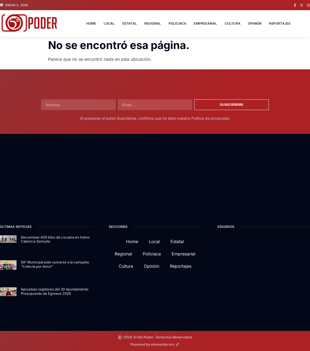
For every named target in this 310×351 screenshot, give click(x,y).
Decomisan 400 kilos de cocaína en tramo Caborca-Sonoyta (55, 239)
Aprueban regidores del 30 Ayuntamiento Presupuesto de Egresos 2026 (54, 291)
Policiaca (178, 23)
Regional (152, 23)
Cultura (233, 23)
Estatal (129, 23)
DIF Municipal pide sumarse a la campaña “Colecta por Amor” (55, 264)
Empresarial (205, 23)
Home (91, 23)
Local (109, 23)
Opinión (255, 23)
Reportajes (279, 23)
